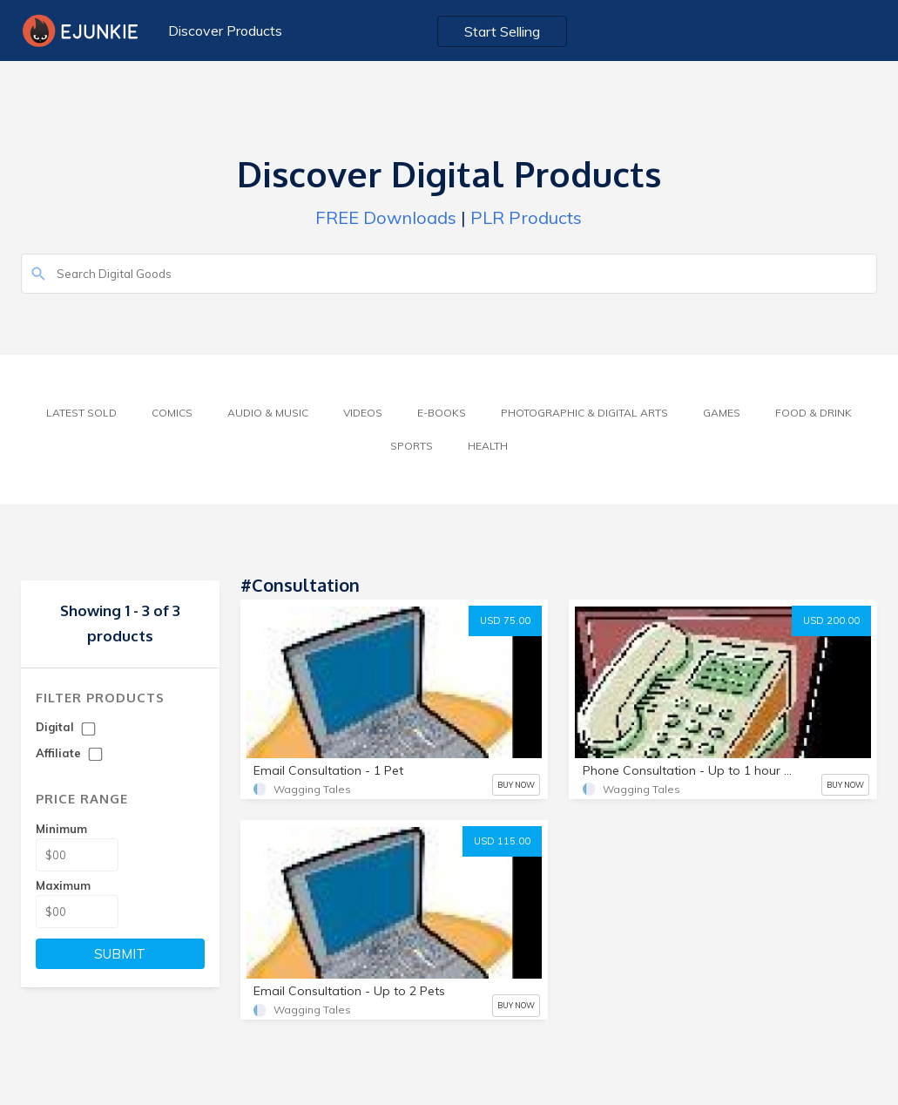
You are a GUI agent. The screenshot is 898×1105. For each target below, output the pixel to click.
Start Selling (502, 31)
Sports (411, 445)
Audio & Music (267, 412)
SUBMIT (119, 954)
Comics (172, 412)
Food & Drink (813, 412)
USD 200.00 (831, 620)
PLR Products (526, 217)
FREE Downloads (385, 217)
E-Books (441, 412)
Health (488, 445)
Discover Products (225, 30)
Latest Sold (81, 412)
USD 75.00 (505, 620)
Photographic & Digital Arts (584, 412)
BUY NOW (516, 785)
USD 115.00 (502, 841)
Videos (362, 412)
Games (721, 412)
